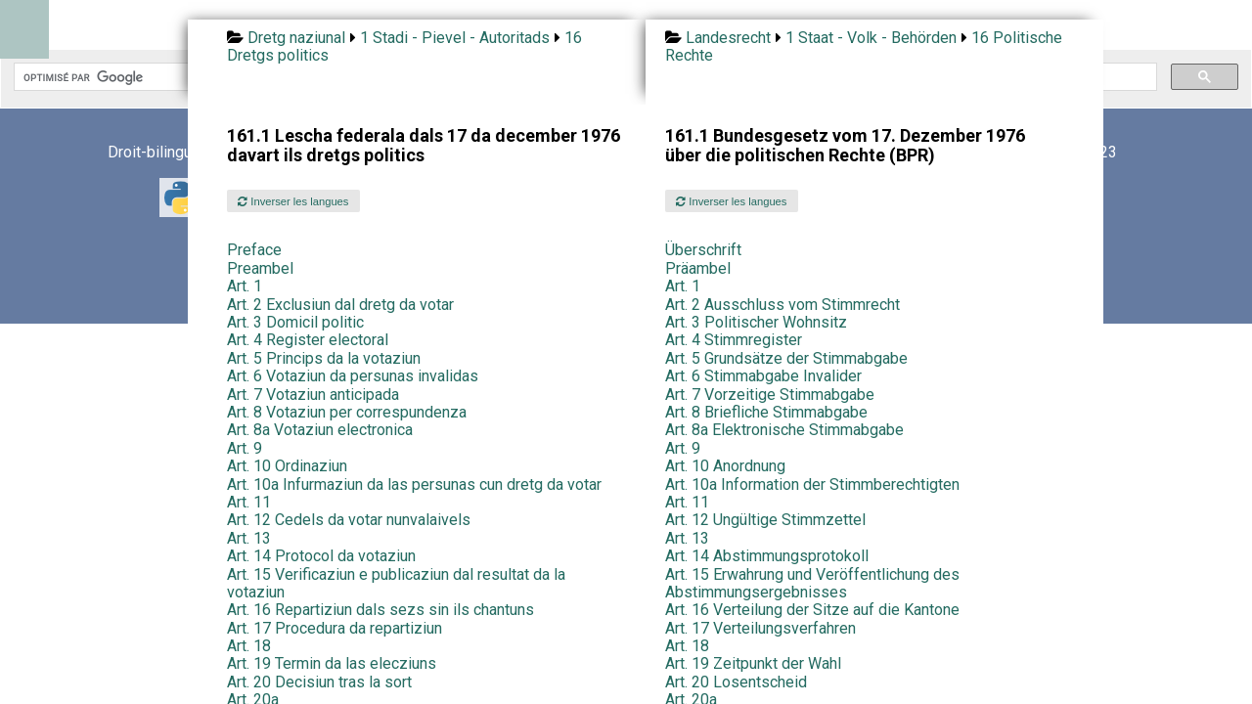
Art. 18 (249, 646)
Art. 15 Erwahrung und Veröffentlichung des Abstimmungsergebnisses (812, 583)
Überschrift (703, 250)
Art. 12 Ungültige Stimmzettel (765, 519)
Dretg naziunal (296, 37)
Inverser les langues (293, 201)
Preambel (260, 268)
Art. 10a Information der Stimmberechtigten (812, 484)
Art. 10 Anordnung (725, 466)
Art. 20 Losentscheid (736, 682)
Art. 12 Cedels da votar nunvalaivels (348, 519)
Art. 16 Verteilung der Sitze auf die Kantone (812, 609)
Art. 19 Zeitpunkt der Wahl (753, 663)
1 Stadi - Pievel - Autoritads (455, 37)
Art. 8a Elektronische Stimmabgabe (784, 429)
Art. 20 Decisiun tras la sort (319, 682)
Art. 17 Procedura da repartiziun (334, 628)
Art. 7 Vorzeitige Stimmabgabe (769, 394)
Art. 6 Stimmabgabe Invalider (763, 376)
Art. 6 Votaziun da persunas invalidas (352, 376)
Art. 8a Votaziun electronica (320, 429)
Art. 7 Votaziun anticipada (313, 394)
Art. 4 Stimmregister (733, 339)
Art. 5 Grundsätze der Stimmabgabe (786, 358)
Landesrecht (728, 37)
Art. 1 (244, 286)
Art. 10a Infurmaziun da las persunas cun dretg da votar (414, 484)
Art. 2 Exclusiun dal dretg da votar (340, 304)
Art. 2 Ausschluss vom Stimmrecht (782, 304)
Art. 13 (249, 538)
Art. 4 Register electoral (307, 339)
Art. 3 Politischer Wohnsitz (756, 322)
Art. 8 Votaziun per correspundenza (347, 412)
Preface (254, 250)
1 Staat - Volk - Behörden (871, 37)
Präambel (698, 268)
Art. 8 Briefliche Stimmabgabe (766, 412)
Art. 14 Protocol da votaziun (321, 556)
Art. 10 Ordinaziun (287, 466)
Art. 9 (244, 448)
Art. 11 (249, 502)
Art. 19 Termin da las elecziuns (331, 663)
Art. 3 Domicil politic (295, 322)
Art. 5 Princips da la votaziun (324, 358)
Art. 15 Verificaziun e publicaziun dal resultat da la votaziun (396, 583)
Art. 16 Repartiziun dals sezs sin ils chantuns (380, 609)
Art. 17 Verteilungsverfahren (760, 628)
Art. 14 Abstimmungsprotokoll (767, 556)
